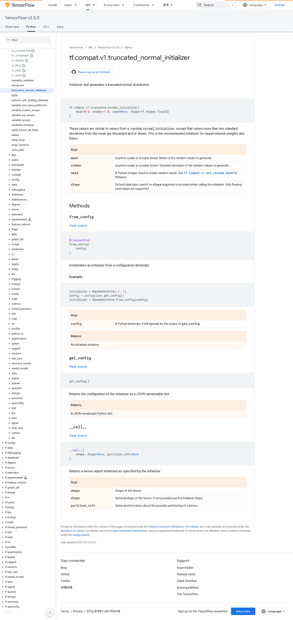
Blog (64, 567)
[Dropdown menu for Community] (154, 5)
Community (141, 5)
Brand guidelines (188, 587)
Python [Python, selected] (31, 27)
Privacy (78, 611)
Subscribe (243, 611)
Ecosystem (112, 5)
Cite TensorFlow (187, 594)
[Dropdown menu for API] (95, 5)
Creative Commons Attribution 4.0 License (173, 526)
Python (129, 47)
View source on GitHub (91, 72)
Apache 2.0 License (72, 530)
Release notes (186, 574)
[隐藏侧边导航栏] (50, 612)
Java (60, 27)
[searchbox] (28, 40)
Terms (65, 611)
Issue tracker (185, 567)
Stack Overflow (187, 581)
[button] (27, 154)
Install (52, 5)
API (90, 47)
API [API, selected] (88, 5)
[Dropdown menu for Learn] (77, 5)
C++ (46, 27)
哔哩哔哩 (66, 587)
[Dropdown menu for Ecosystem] (125, 5)
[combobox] (216, 5)
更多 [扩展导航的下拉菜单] (166, 5)
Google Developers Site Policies (128, 530)
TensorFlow (76, 47)
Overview (12, 27)
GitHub (280, 5)
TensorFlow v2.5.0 (22, 17)
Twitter (65, 581)
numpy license (81, 534)
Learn (68, 5)
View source (78, 226)
